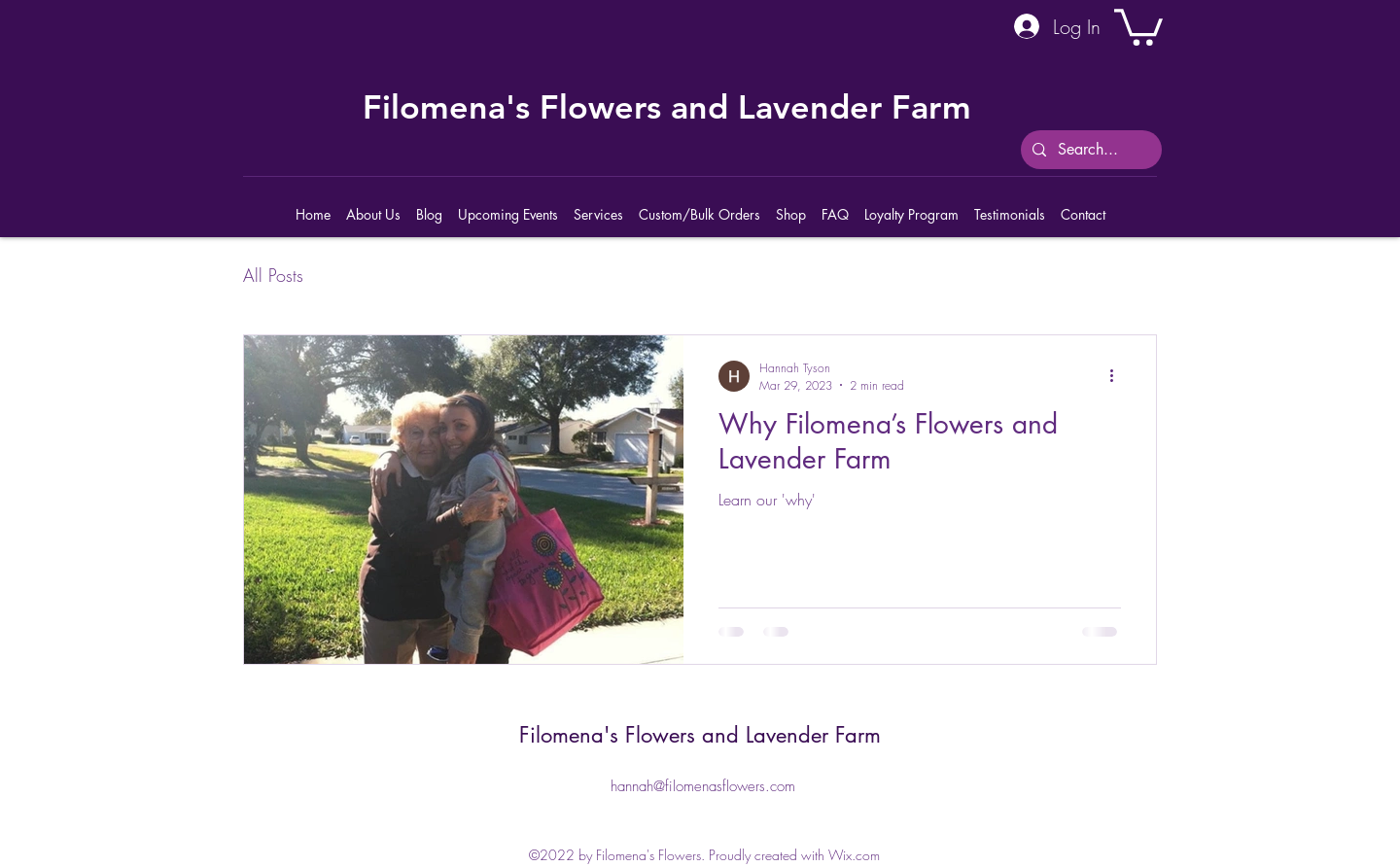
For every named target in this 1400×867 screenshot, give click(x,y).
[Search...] (1089, 149)
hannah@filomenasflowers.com (703, 786)
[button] (1138, 25)
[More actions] (1118, 376)
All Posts (273, 275)
